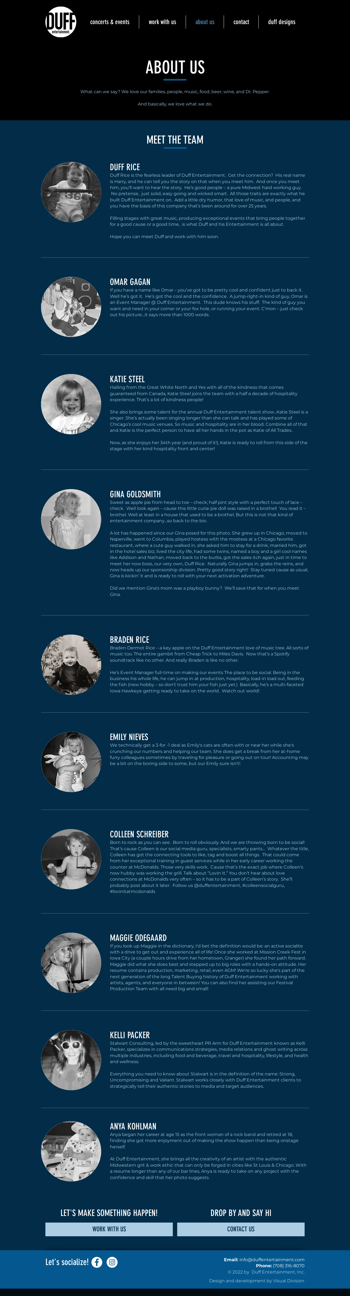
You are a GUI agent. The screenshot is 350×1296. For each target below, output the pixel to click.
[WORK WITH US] (109, 1229)
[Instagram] (112, 1262)
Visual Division (288, 1280)
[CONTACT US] (241, 1229)
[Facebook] (96, 1262)
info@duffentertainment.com (272, 1259)
